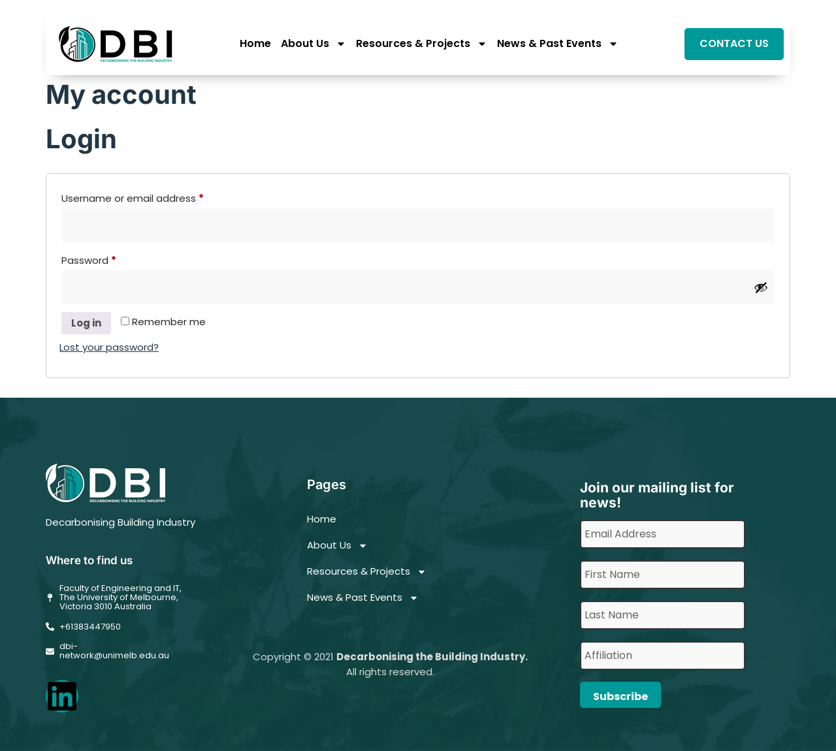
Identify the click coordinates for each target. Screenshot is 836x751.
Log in (86, 323)
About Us (313, 44)
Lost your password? (109, 347)
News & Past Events (558, 44)
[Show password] (761, 287)
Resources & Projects (421, 44)
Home (255, 44)
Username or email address (153, 197)
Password (110, 259)
